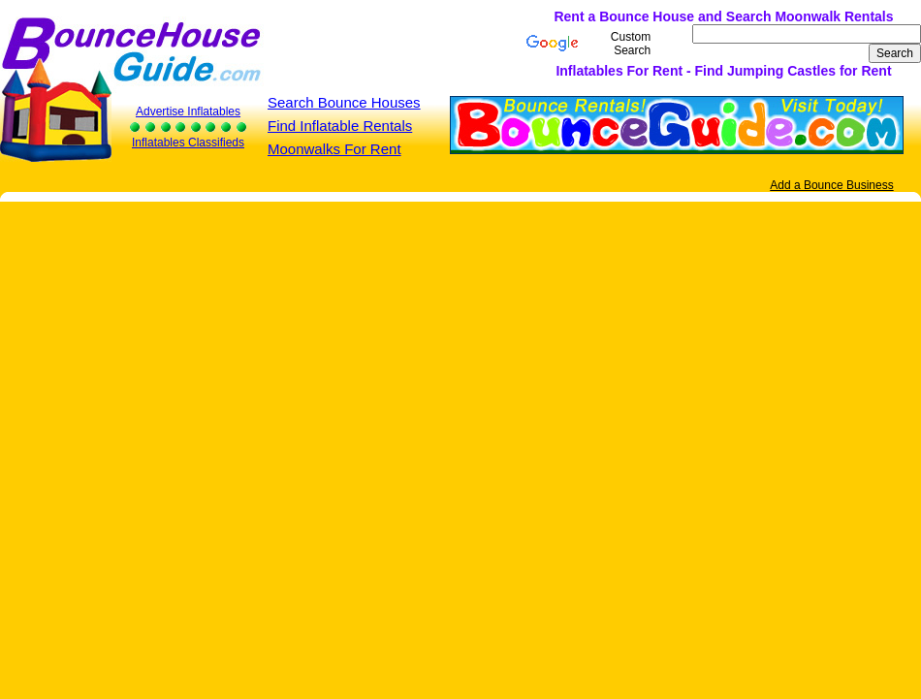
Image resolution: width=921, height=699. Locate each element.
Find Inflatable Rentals (340, 125)
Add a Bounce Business (831, 185)
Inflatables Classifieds (188, 142)
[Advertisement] (323, 43)
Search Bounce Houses (344, 102)
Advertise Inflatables (188, 111)
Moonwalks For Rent (334, 149)
